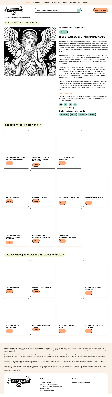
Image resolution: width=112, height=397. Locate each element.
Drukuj (64, 32)
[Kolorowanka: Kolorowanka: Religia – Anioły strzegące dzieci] (42, 228)
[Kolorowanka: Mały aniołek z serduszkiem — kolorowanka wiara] (69, 189)
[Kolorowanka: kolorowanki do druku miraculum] (95, 280)
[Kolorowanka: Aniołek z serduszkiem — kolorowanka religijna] (95, 189)
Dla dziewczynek (56, 2)
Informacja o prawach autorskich (49, 386)
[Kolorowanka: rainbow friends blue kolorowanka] (16, 319)
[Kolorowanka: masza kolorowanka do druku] (69, 319)
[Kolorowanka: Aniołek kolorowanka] (42, 188)
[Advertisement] (95, 149)
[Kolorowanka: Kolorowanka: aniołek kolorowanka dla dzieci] (69, 228)
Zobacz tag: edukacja (65, 93)
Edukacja (65, 2)
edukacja (73, 114)
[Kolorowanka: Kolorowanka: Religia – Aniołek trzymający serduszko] (16, 229)
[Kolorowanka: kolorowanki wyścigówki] (42, 318)
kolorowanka (82, 114)
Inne (14, 17)
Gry (79, 2)
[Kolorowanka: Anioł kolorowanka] (16, 188)
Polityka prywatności (45, 384)
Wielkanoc (27, 2)
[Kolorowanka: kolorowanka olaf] (16, 279)
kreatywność (92, 114)
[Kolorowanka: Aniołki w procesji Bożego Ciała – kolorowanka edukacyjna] (42, 150)
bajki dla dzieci (64, 114)
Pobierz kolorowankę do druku (72, 28)
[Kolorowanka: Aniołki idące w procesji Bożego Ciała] (69, 149)
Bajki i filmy (73, 2)
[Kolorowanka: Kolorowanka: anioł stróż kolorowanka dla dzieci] (16, 149)
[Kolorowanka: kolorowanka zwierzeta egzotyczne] (95, 319)
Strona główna (8, 17)
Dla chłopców (45, 2)
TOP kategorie (36, 2)
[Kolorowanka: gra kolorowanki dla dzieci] (42, 279)
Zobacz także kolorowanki (47, 393)
